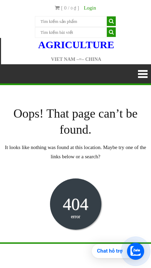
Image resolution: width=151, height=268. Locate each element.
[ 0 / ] (67, 8)
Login (90, 8)
